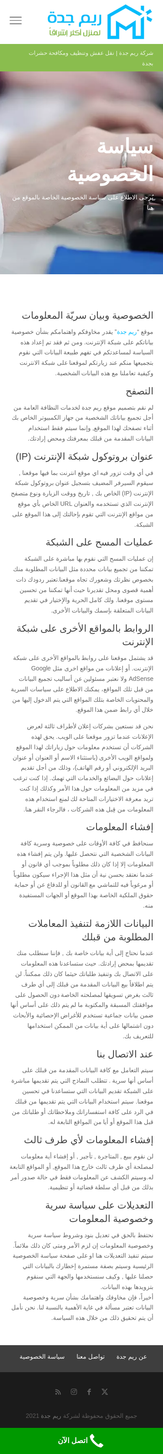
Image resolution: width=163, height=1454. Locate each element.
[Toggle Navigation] (16, 22)
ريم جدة (127, 331)
